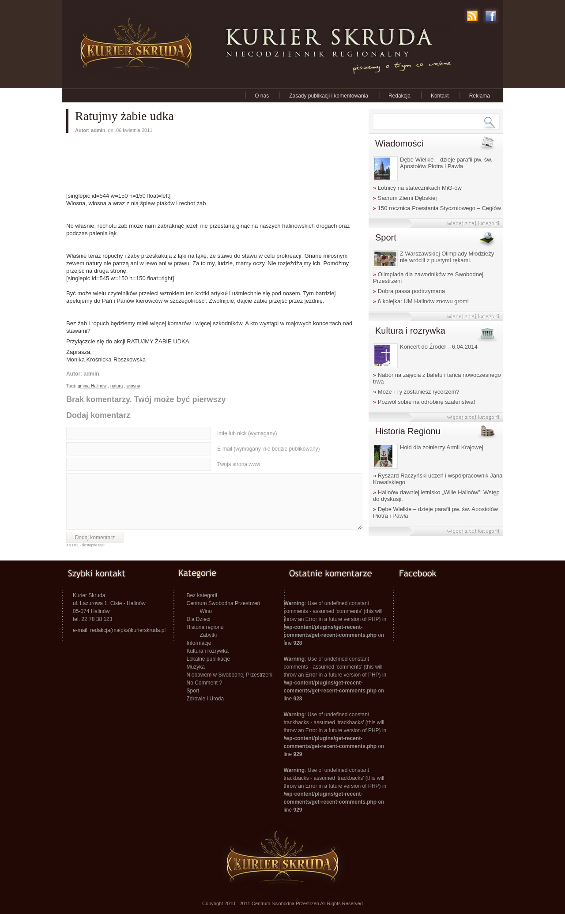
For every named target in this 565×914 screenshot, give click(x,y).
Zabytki (208, 635)
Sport (193, 691)
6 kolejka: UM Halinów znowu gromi (421, 301)
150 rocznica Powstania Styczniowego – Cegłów (437, 208)
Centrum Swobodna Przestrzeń (223, 603)
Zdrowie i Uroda (205, 699)
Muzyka (196, 667)
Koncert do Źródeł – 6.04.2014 (439, 346)
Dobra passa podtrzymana (409, 291)
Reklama (479, 96)
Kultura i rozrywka (208, 651)
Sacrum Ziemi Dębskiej (405, 198)
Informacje (199, 643)
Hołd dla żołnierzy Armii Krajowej (441, 447)
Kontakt (440, 96)
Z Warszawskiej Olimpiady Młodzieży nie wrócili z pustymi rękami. (447, 256)
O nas (262, 96)
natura (116, 386)
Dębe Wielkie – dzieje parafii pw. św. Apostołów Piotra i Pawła (446, 162)
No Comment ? (204, 683)
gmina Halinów (92, 386)
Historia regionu (205, 627)
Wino (206, 611)
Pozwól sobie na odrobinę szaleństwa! (424, 402)
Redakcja (399, 96)
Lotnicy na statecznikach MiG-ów (417, 187)
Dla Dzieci (199, 619)
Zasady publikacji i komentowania (328, 96)
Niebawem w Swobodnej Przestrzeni (230, 675)
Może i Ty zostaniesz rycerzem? (416, 391)
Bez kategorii (202, 595)
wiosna (133, 386)
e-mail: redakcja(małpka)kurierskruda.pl (119, 630)
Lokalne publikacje (208, 659)
